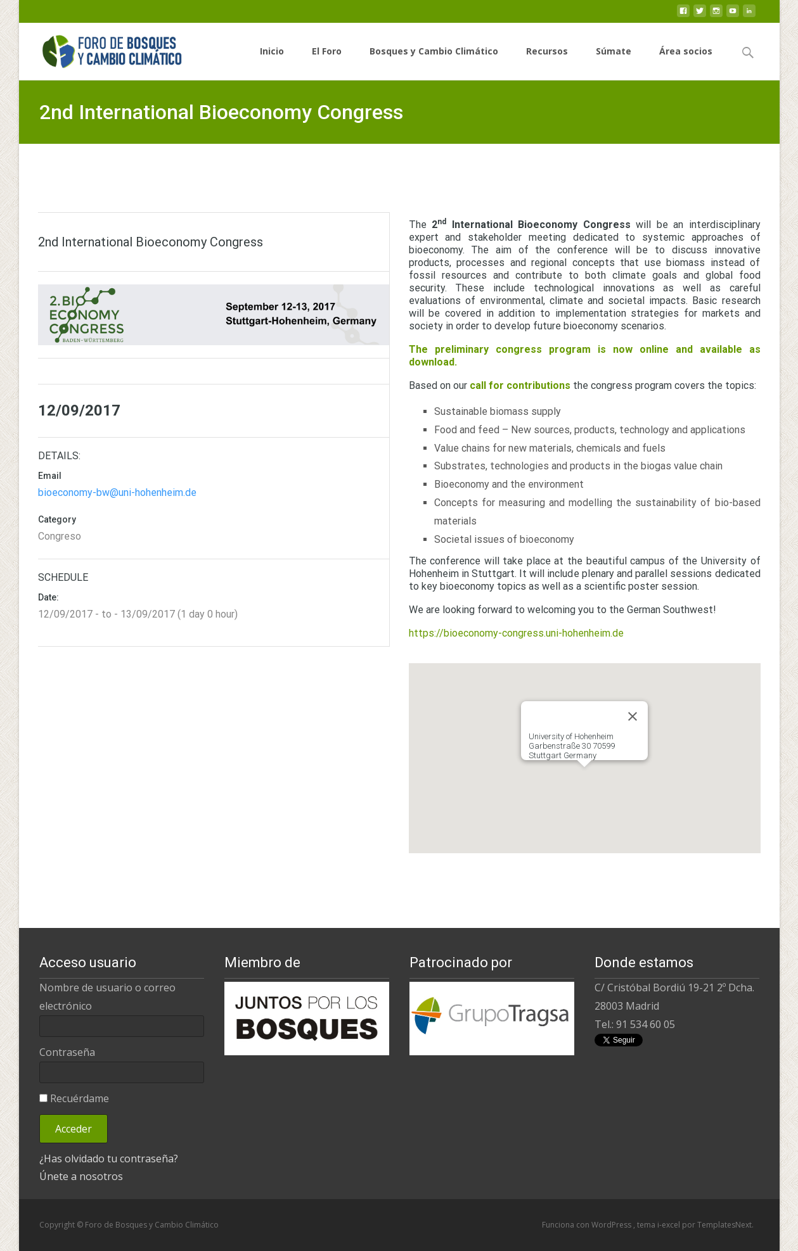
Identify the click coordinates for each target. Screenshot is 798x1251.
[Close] (632, 716)
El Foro (327, 62)
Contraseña (67, 1052)
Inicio (272, 62)
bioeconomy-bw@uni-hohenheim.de (117, 492)
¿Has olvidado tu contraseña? (108, 1158)
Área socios (685, 62)
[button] (584, 779)
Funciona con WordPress (587, 1224)
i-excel (669, 1224)
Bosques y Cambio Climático (434, 62)
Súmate (613, 62)
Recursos (547, 62)
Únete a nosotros (81, 1176)
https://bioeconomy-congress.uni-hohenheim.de (516, 633)
